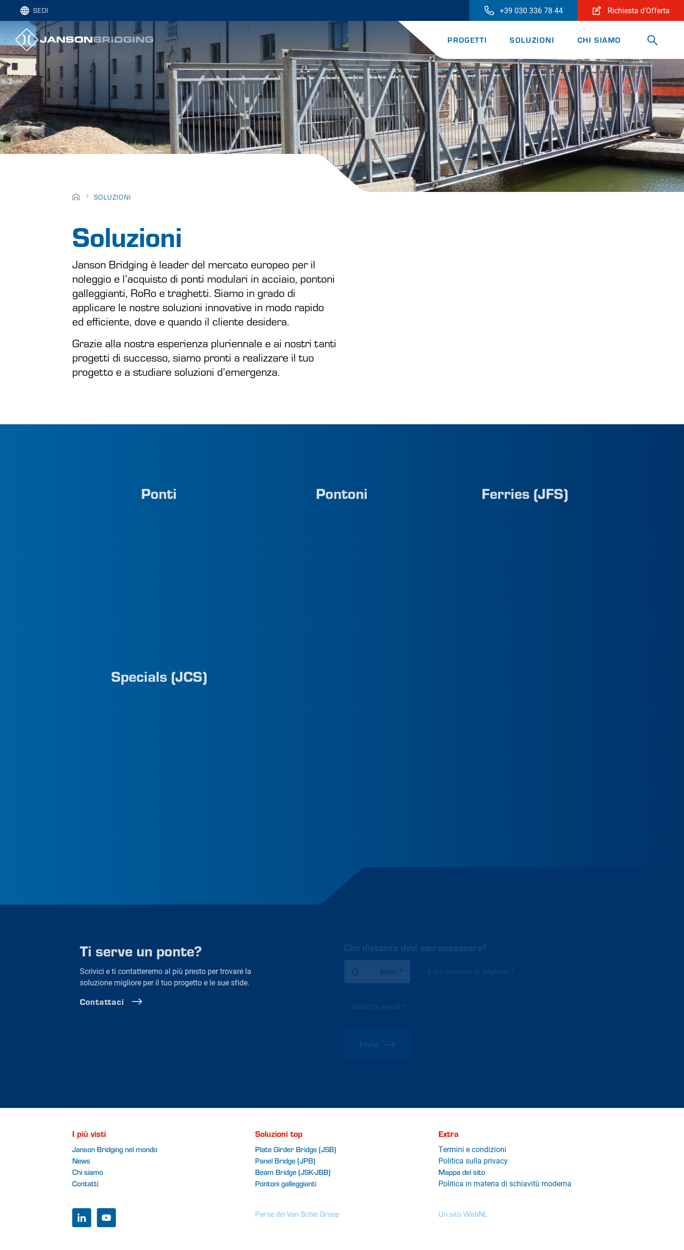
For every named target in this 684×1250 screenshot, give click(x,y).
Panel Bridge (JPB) (285, 1160)
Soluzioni (532, 40)
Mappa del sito (461, 1172)
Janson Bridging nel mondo (114, 1149)
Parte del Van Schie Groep (297, 1214)
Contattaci (132, 1001)
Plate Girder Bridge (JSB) (295, 1149)
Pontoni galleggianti (285, 1183)
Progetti (467, 40)
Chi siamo (599, 40)
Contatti (85, 1183)
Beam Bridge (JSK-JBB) (293, 1172)
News (81, 1160)
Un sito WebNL (462, 1214)
